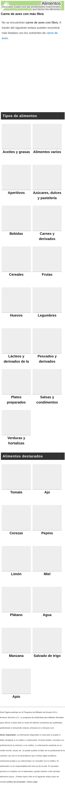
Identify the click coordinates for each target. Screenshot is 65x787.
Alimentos (51, 3)
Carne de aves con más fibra (22, 14)
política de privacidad (16, 782)
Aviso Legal (32, 782)
